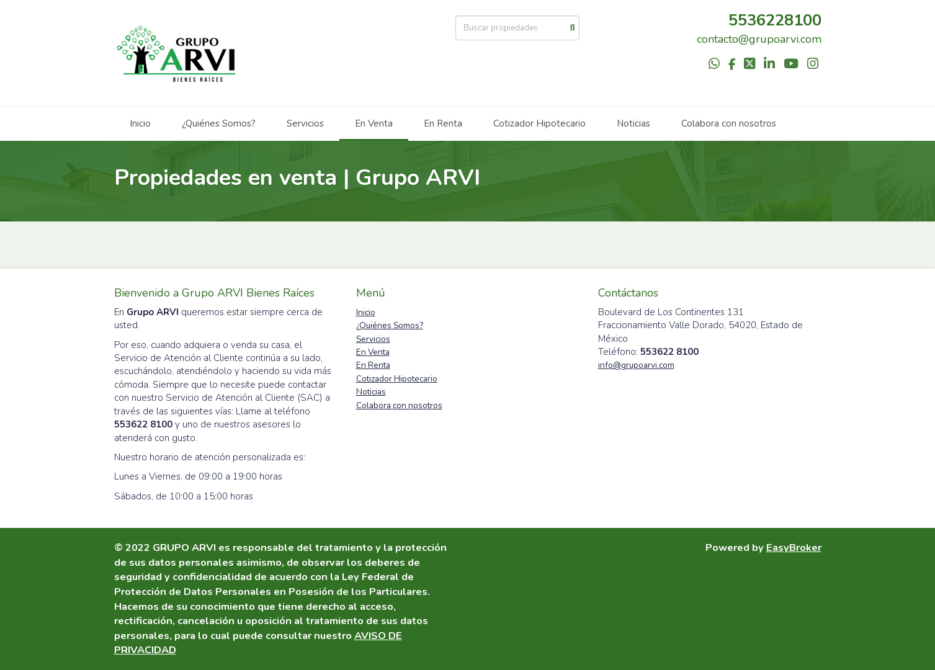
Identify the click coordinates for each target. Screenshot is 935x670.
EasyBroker (793, 547)
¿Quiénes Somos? (219, 123)
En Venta (374, 123)
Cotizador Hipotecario (539, 123)
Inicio (140, 123)
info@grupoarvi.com (636, 365)
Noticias (633, 123)
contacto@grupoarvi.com (759, 39)
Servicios (305, 123)
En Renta (443, 123)
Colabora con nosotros (728, 123)
